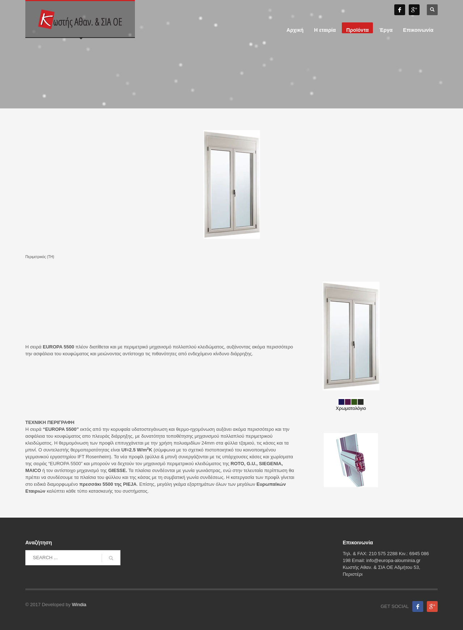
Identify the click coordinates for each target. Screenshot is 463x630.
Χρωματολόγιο (351, 404)
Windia (79, 604)
